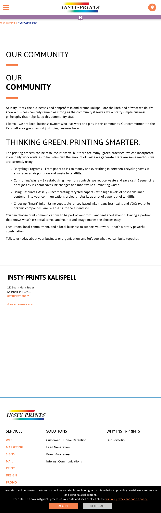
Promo (11, 482)
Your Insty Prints (8, 22)
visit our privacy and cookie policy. (126, 499)
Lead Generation (58, 447)
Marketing (14, 447)
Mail (9, 461)
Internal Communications (64, 461)
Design (11, 475)
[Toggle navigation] (152, 7)
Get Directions (18, 296)
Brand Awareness (58, 454)
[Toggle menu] (6, 7)
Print (10, 468)
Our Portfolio (115, 440)
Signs (10, 454)
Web (9, 440)
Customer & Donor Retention (66, 440)
